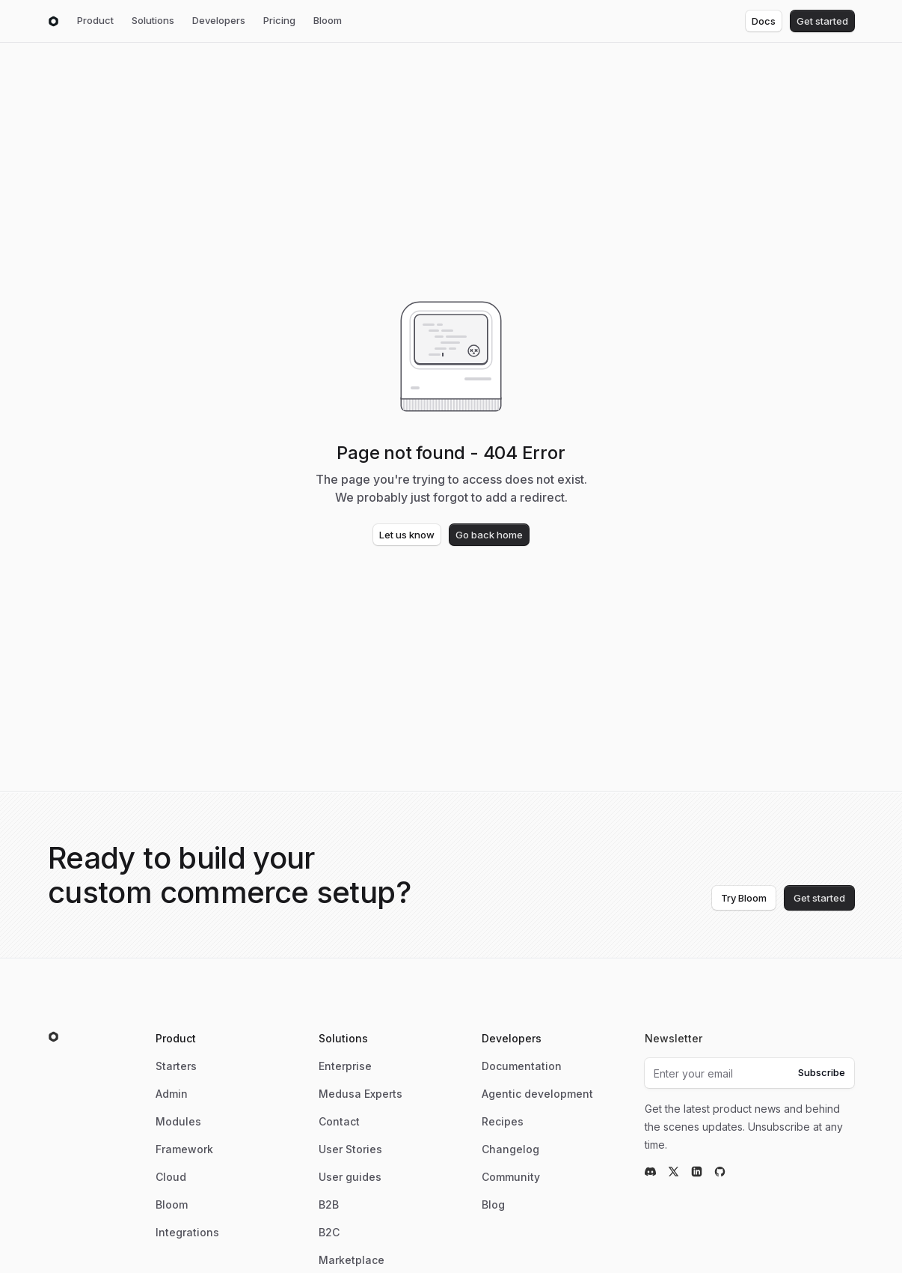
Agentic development (537, 1093)
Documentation (522, 1066)
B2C (329, 1232)
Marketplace (351, 1260)
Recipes (503, 1121)
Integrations (187, 1232)
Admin (172, 1093)
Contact (339, 1121)
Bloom (327, 20)
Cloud (171, 1176)
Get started (822, 21)
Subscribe (821, 1072)
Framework (184, 1149)
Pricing (279, 20)
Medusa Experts (360, 1093)
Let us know (407, 535)
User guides (350, 1176)
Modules (178, 1121)
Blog (493, 1204)
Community (511, 1176)
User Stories (350, 1149)
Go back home (489, 535)
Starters (176, 1066)
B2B (329, 1204)
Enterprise (345, 1066)
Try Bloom (744, 898)
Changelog (510, 1149)
